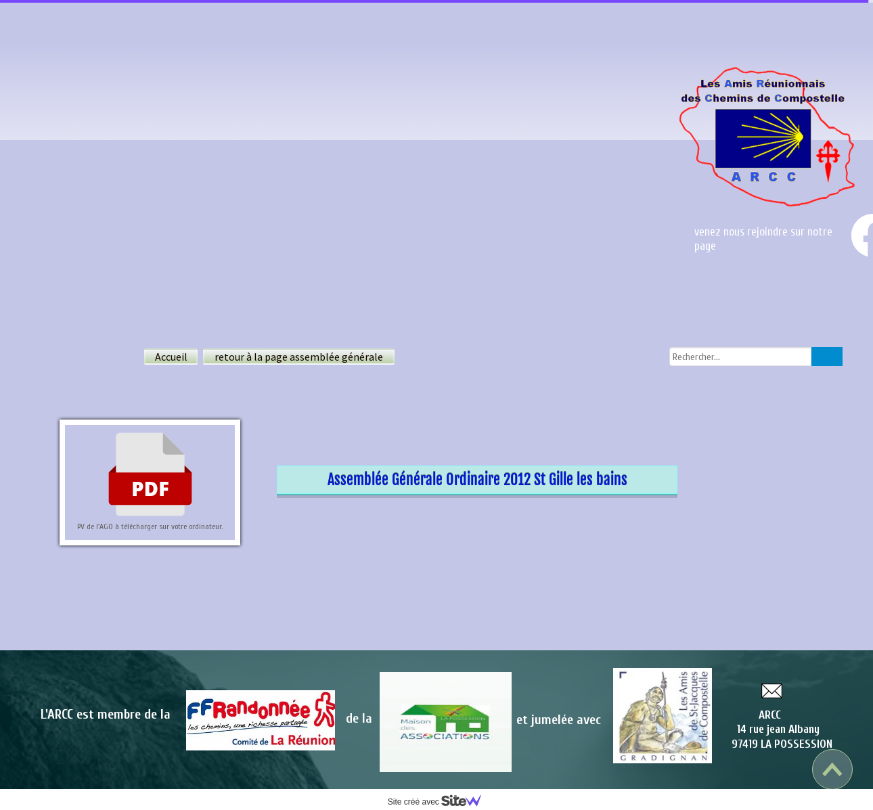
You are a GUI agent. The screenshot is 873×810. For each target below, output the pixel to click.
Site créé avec (440, 802)
